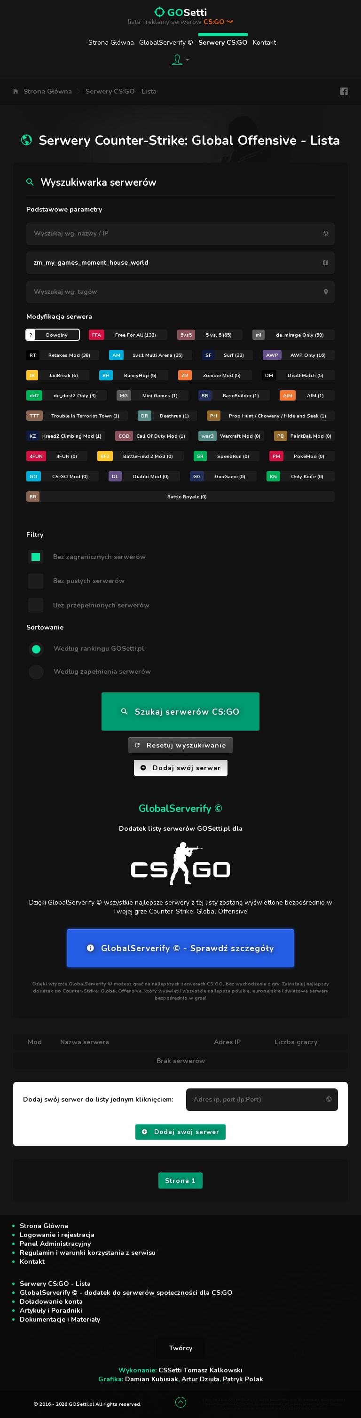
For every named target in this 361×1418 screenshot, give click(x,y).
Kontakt (264, 42)
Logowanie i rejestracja (57, 1234)
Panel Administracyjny (55, 1243)
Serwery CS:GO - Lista (121, 91)
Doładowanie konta (51, 1301)
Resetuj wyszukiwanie (180, 745)
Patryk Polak (243, 1379)
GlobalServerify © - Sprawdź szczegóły (180, 948)
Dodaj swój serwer (181, 768)
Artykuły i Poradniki (51, 1310)
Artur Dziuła (200, 1379)
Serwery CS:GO (223, 42)
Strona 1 (180, 1180)
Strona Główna (111, 42)
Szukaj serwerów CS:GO (180, 711)
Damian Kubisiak (151, 1379)
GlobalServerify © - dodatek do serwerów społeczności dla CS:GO (126, 1292)
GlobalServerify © (166, 42)
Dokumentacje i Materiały (60, 1319)
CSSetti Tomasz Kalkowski (200, 1370)
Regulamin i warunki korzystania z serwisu (88, 1252)
